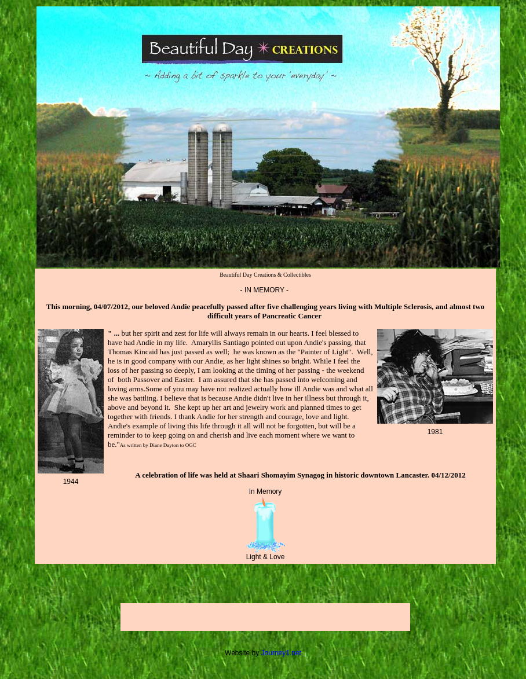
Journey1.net (281, 653)
